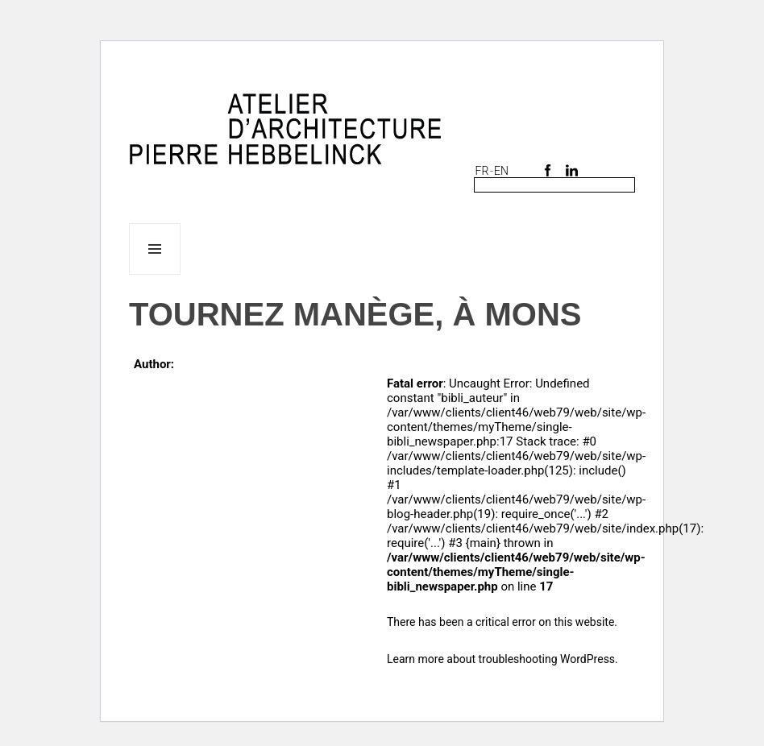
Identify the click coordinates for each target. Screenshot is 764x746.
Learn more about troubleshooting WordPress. (502, 659)
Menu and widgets (155, 274)
